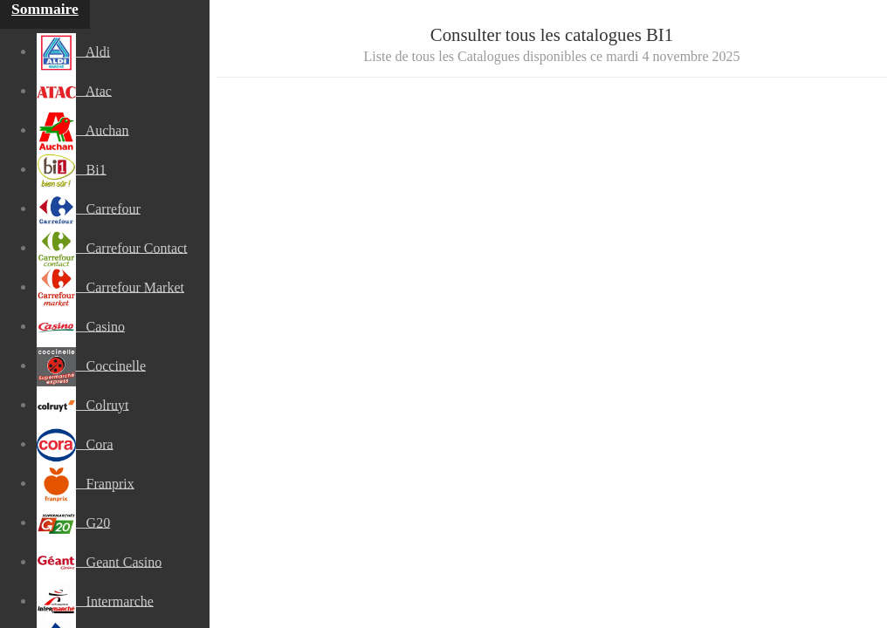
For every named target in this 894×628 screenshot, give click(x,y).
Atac (74, 90)
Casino (81, 326)
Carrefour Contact (112, 247)
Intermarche (95, 601)
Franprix (85, 483)
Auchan (83, 130)
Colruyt (83, 404)
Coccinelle (91, 365)
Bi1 (72, 169)
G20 (74, 522)
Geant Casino (99, 561)
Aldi (74, 51)
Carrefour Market (110, 287)
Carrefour (89, 208)
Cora (75, 444)
